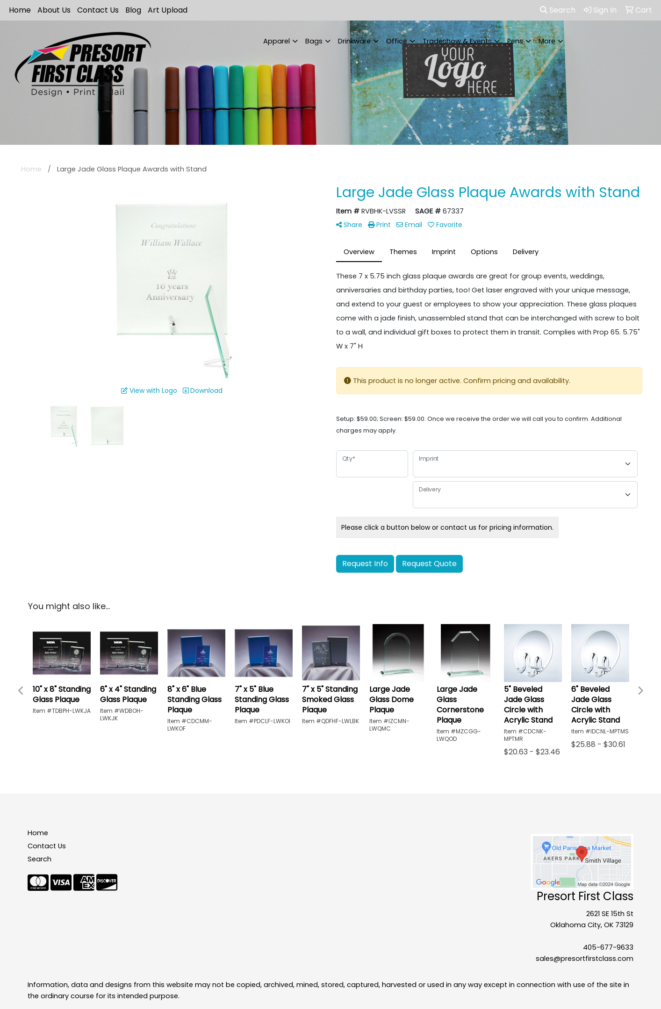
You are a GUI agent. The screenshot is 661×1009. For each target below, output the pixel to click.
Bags (314, 41)
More (547, 41)
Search (557, 10)
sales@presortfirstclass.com (584, 958)
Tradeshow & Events (457, 41)
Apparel (276, 41)
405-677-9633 (608, 947)
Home (20, 10)
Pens (515, 41)
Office (396, 41)
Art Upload (167, 10)
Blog (133, 10)
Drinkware (354, 41)
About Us (54, 10)
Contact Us (98, 10)
